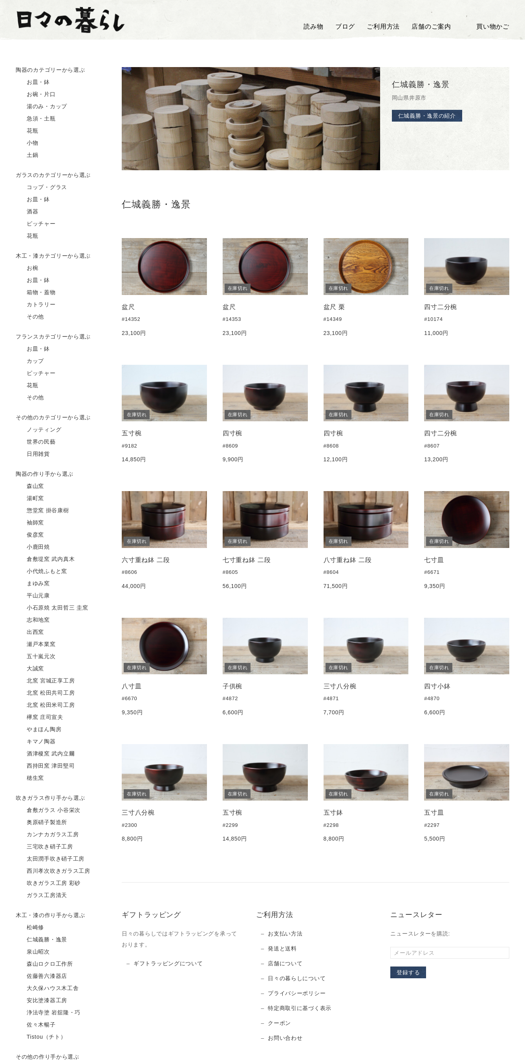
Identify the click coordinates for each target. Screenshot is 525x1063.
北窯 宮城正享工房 (45, 681)
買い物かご (486, 27)
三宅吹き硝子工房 (44, 847)
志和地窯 (33, 620)
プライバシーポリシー (297, 993)
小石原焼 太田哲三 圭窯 (52, 608)
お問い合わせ (285, 1038)
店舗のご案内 (431, 26)
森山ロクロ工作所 (44, 964)
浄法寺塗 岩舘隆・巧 (48, 1013)
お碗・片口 (36, 94)
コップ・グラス (41, 187)
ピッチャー (36, 224)
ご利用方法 (383, 26)
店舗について (285, 963)
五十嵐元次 (36, 657)
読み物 (313, 26)
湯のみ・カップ (41, 107)
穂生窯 (30, 778)
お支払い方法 (285, 933)
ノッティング (38, 430)
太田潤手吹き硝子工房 (50, 859)
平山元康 (33, 596)
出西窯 (30, 632)
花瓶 (27, 131)
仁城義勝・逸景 (41, 940)
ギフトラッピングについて (168, 963)
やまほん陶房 (38, 730)
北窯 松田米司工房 (45, 705)
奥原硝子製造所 (41, 822)
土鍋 (27, 155)
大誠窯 (30, 669)
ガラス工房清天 (41, 895)
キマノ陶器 (36, 742)
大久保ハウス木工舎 (47, 988)
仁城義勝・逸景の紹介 (427, 116)
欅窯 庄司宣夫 (39, 717)
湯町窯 (30, 498)
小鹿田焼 (33, 547)
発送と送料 (282, 948)
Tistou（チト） (41, 1037)
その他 (30, 317)
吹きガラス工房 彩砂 (48, 883)
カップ (30, 361)
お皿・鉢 (33, 82)
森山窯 (30, 486)
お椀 (27, 268)
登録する (408, 972)
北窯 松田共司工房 (45, 693)
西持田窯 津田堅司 (45, 766)
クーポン (279, 1023)
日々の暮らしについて (297, 978)
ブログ (345, 26)
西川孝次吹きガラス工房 (53, 871)
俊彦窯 (30, 535)
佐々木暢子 (36, 1025)
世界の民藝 (36, 442)
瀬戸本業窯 (36, 644)
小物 (27, 143)
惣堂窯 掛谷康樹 (42, 511)
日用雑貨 (33, 454)
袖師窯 (30, 523)
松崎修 (30, 928)
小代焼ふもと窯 (41, 571)
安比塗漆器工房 (41, 1001)
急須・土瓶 (36, 119)
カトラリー (36, 305)
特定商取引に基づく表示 (299, 1008)
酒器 (27, 212)
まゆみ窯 (33, 584)
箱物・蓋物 (36, 293)
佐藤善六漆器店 (41, 976)
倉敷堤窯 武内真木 (45, 559)
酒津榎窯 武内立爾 (45, 754)
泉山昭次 (33, 952)
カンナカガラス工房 (47, 835)
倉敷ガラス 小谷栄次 (48, 810)
